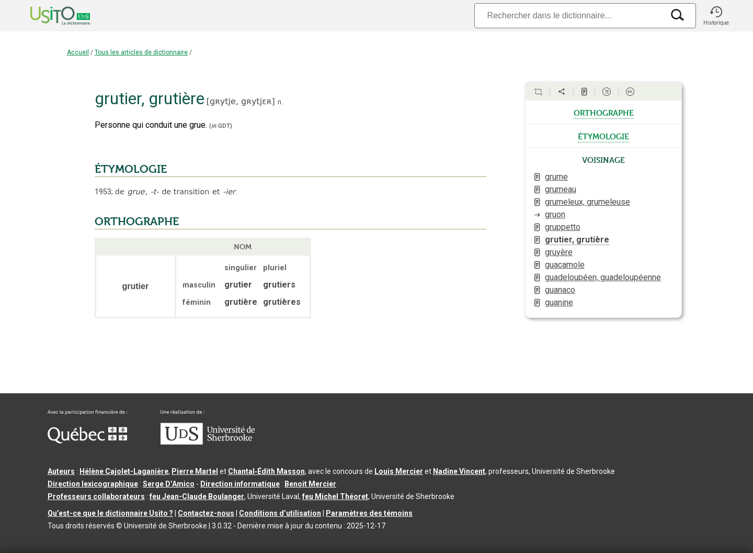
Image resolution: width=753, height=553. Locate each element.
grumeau (560, 189)
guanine (559, 302)
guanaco (560, 290)
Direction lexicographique (93, 484)
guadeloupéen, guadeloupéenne (603, 277)
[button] (716, 15)
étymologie (603, 135)
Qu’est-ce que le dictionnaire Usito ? (110, 513)
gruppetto (562, 227)
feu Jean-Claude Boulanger (197, 496)
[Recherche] (569, 15)
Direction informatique (240, 484)
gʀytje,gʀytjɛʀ (240, 101)
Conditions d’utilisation (280, 513)
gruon (555, 214)
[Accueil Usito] (48, 15)
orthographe (604, 112)
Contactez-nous (206, 513)
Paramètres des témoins (369, 513)
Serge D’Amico (169, 484)
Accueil (78, 52)
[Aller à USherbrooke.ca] (208, 442)
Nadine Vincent (459, 471)
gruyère (559, 252)
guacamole (565, 265)
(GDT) (220, 126)
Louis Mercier (398, 471)
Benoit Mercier (310, 484)
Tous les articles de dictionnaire (141, 52)
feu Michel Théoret (335, 496)
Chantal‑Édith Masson (266, 471)
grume (556, 177)
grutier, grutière (577, 240)
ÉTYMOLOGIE (131, 169)
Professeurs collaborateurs (96, 496)
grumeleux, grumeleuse (587, 202)
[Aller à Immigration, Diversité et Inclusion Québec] (87, 441)
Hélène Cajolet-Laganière (123, 471)
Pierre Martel (195, 471)
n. (280, 102)
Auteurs (61, 471)
